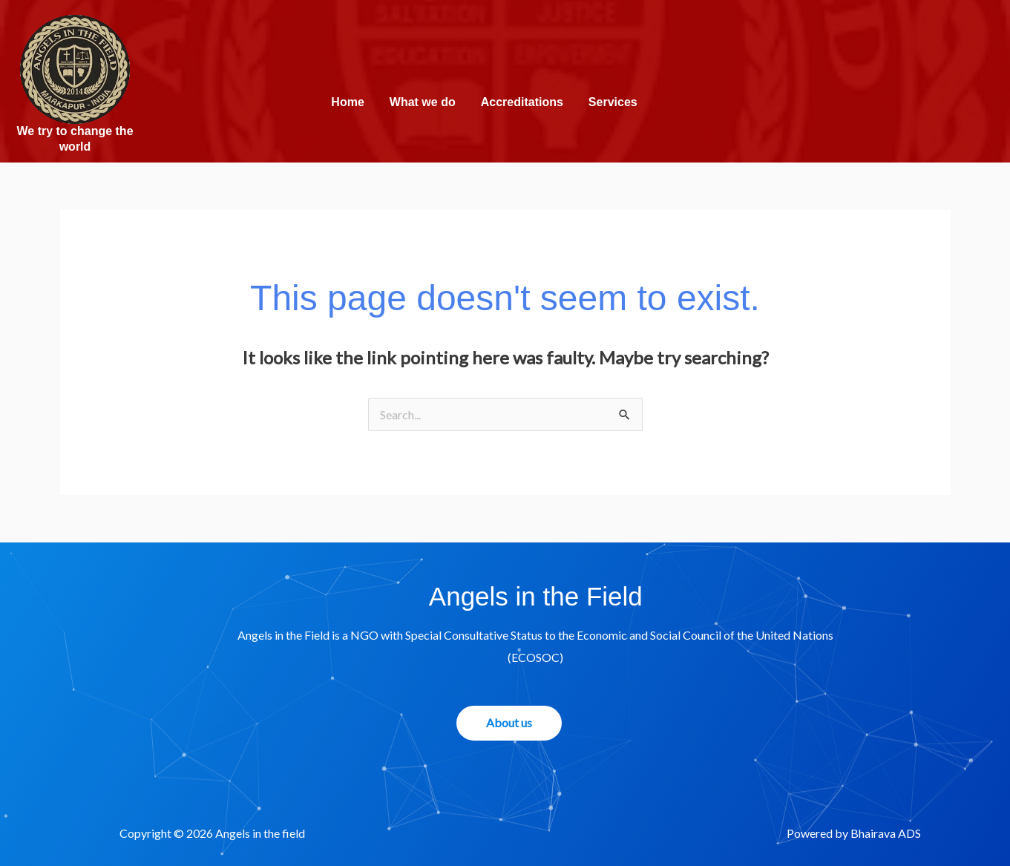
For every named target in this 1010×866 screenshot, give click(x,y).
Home (347, 102)
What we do (423, 102)
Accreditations (522, 102)
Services (612, 102)
